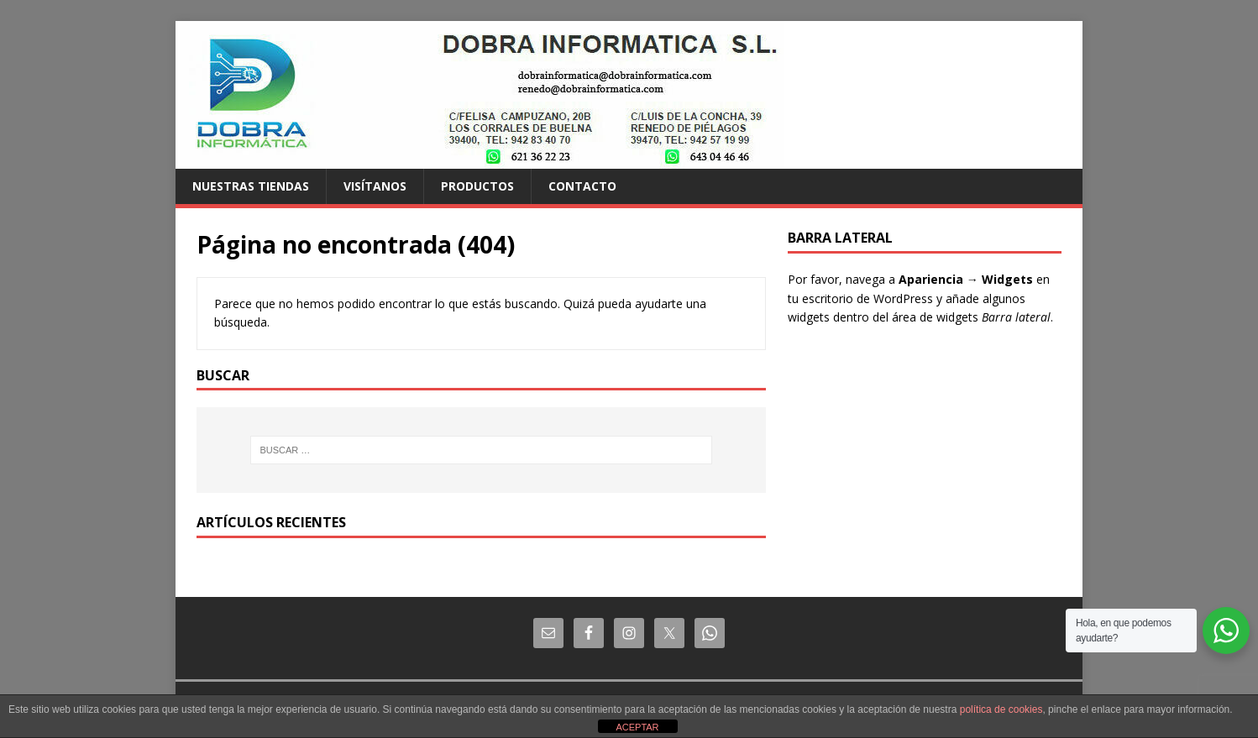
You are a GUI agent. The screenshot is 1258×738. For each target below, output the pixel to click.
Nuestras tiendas (250, 186)
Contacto (582, 186)
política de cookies (1001, 709)
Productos (477, 186)
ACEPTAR (637, 727)
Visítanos (374, 186)
